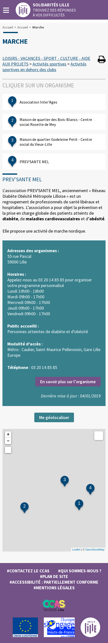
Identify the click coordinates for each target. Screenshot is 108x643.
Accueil (7, 27)
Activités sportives (49, 64)
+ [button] (8, 434)
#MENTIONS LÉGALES (54, 588)
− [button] (8, 441)
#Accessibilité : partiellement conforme (54, 582)
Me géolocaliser (54, 417)
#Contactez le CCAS (28, 571)
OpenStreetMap (94, 549)
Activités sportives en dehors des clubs (44, 66)
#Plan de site (54, 576)
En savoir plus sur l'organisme (68, 381)
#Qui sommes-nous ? (79, 571)
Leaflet (76, 549)
